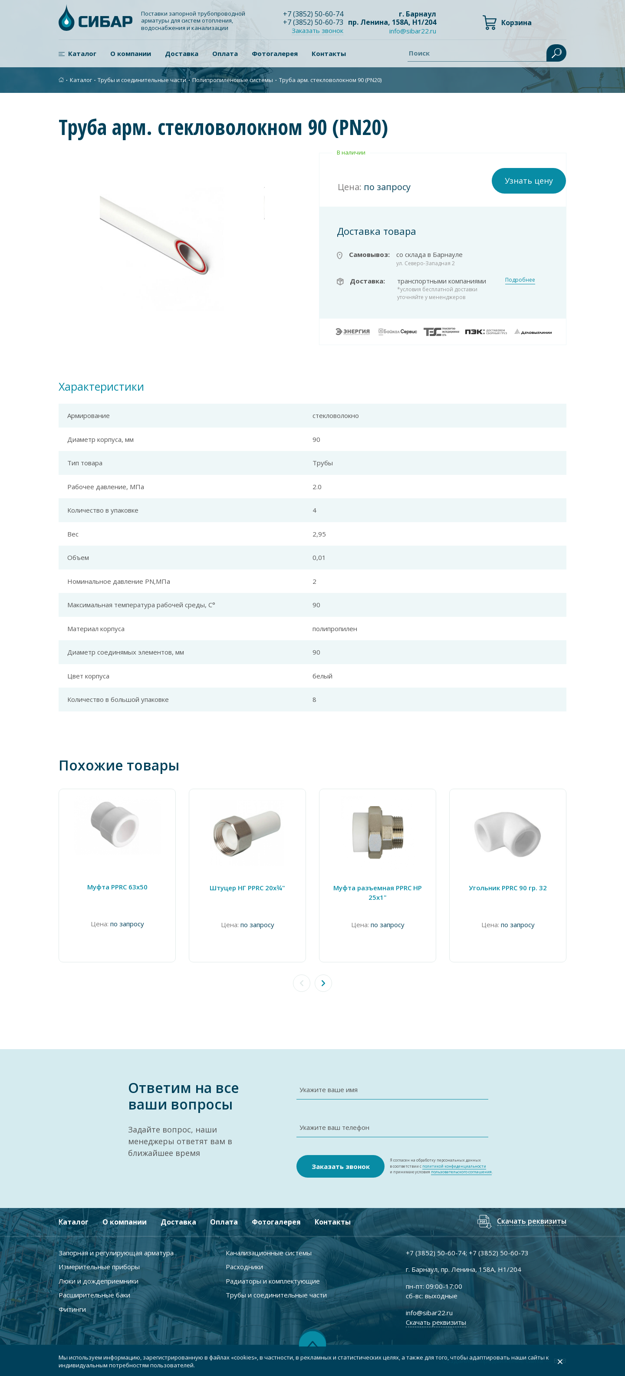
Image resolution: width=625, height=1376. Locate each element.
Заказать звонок (317, 30)
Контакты (329, 53)
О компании (130, 53)
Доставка (181, 53)
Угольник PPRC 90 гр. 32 (508, 887)
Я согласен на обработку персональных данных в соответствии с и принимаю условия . (441, 1166)
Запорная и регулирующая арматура (116, 1252)
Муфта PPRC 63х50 (117, 886)
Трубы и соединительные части (142, 80)
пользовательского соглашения (461, 1172)
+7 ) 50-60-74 (313, 14)
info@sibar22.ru (412, 30)
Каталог (82, 53)
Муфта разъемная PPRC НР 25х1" (377, 892)
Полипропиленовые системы (232, 80)
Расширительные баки (94, 1294)
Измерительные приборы (99, 1266)
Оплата (225, 53)
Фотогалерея (275, 53)
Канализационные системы (269, 1252)
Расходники (244, 1266)
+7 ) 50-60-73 (313, 22)
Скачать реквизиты (531, 1222)
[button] (323, 983)
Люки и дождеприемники (98, 1281)
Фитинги (72, 1309)
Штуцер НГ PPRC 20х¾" (247, 887)
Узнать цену (529, 180)
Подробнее (520, 279)
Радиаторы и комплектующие (273, 1281)
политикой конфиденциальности (454, 1166)
